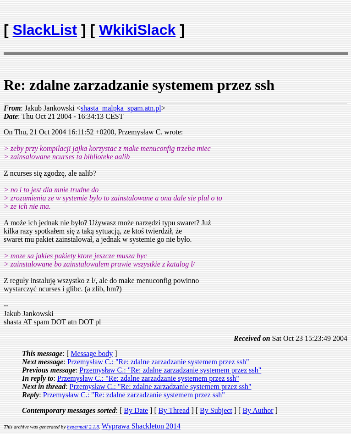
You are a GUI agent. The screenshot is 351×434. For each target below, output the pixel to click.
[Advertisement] (293, 25)
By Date (136, 410)
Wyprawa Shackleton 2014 (141, 426)
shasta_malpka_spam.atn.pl (121, 108)
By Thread (174, 410)
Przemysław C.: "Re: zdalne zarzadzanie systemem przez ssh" (158, 362)
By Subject (216, 410)
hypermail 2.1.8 (83, 426)
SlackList (45, 30)
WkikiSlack (137, 30)
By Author (257, 410)
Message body (92, 353)
